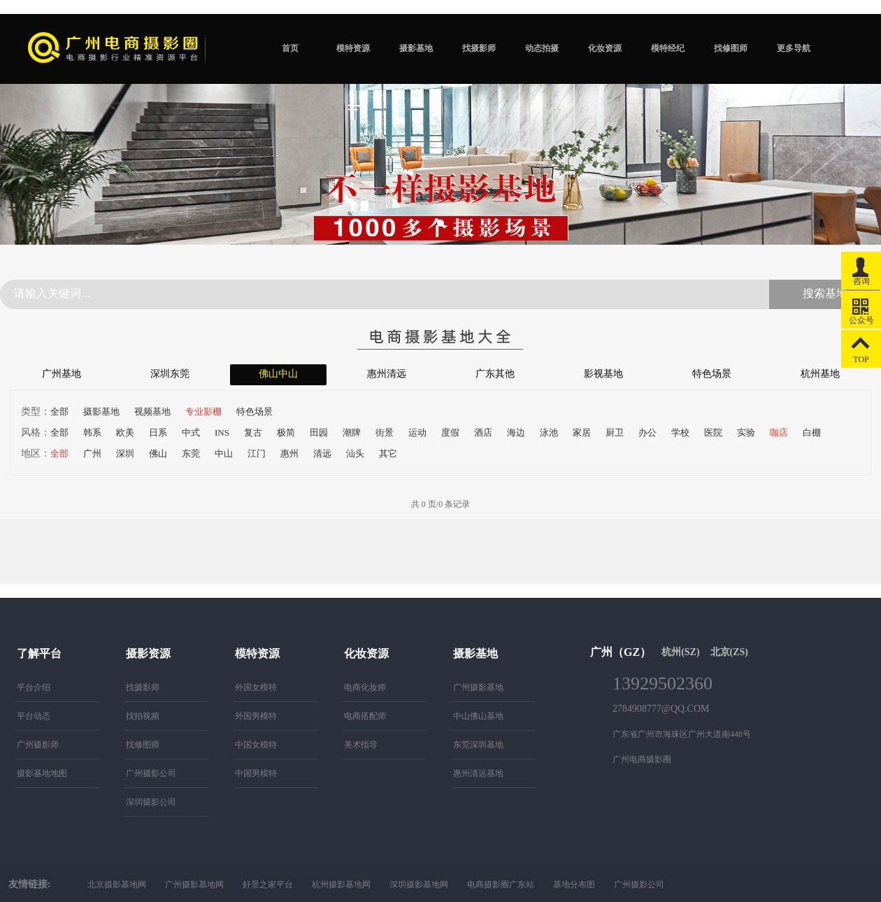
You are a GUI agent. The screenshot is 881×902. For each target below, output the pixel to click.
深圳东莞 (169, 373)
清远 (322, 453)
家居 (582, 432)
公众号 (861, 308)
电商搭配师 (365, 716)
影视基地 (603, 373)
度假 (450, 432)
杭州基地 (820, 373)
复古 (253, 432)
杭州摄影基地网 (341, 884)
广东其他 (495, 373)
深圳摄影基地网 (418, 884)
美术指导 (361, 745)
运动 (417, 432)
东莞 (191, 453)
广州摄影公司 (151, 773)
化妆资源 (605, 48)
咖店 (779, 432)
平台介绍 (33, 687)
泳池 (549, 432)
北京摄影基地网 (116, 884)
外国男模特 (256, 716)
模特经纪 (668, 48)
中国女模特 (256, 745)
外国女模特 (256, 687)
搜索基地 (825, 293)
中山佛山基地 (478, 716)
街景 (384, 432)
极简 (286, 432)
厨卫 (615, 432)
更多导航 (793, 48)
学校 (680, 432)
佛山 (158, 453)
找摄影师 (479, 48)
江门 (257, 453)
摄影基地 (416, 48)
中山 (224, 453)
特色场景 (711, 373)
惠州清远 (386, 373)
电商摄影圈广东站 (500, 884)
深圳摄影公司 (151, 802)
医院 (713, 432)
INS (222, 432)
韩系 (92, 432)
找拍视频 (142, 716)
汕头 (355, 453)
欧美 (125, 432)
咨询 (861, 269)
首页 (290, 48)
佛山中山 (278, 373)
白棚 (812, 432)
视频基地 (152, 411)
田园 (319, 432)
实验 (746, 432)
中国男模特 (256, 773)
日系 (158, 432)
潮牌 (352, 432)
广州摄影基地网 (194, 884)
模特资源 (353, 48)
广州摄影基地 (478, 687)
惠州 (289, 453)
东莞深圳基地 (478, 745)
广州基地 (61, 373)
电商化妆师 (365, 687)
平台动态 (33, 716)
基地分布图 (574, 884)
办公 (647, 432)
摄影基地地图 (42, 773)
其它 (388, 453)
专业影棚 (203, 411)
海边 (516, 432)
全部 (59, 411)
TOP (861, 347)
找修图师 (730, 48)
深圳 (125, 453)
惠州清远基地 (478, 773)
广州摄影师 (38, 745)
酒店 (483, 432)
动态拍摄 (542, 48)
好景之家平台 (268, 884)
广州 (92, 453)
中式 (191, 432)
